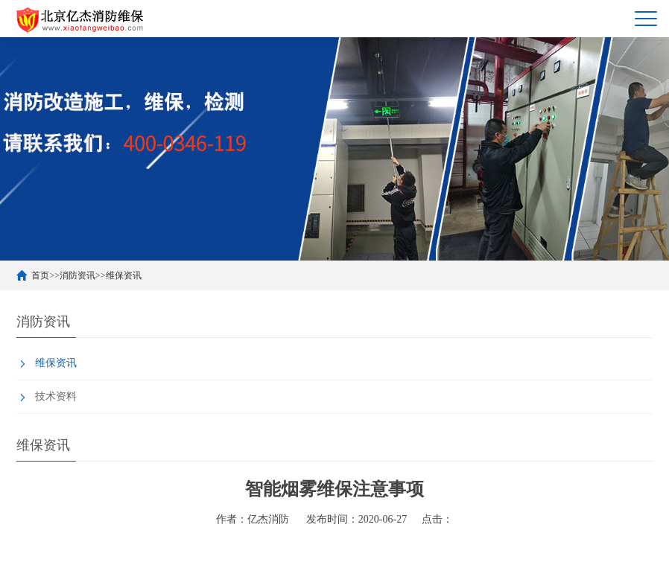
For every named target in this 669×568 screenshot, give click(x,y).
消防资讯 (77, 275)
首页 (40, 275)
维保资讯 (124, 275)
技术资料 (56, 396)
